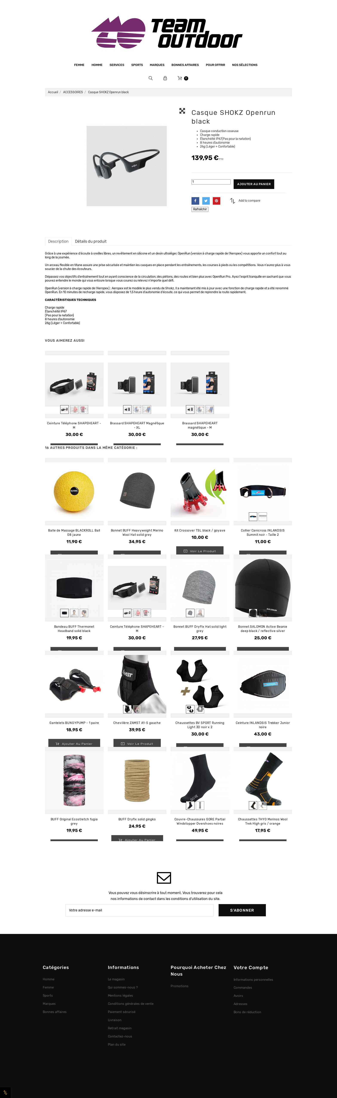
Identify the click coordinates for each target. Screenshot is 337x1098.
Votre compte (251, 967)
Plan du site (117, 1044)
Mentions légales (120, 995)
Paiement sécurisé (122, 1012)
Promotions (179, 986)
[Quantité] (211, 181)
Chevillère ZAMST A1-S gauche (137, 723)
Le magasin (116, 979)
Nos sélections (244, 65)
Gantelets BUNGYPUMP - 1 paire (74, 723)
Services (117, 65)
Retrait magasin (120, 1028)
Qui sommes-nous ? (123, 987)
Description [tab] (58, 241)
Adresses (241, 1004)
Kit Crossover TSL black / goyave (200, 530)
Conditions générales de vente (130, 1004)
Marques (157, 65)
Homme (97, 65)
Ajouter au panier (254, 184)
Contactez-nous (120, 1036)
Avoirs (238, 996)
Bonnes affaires (185, 65)
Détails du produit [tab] (91, 241)
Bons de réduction (247, 1012)
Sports (137, 65)
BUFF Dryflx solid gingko (137, 819)
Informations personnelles (253, 980)
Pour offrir (215, 65)
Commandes (243, 988)
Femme (79, 65)
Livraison (115, 1020)
